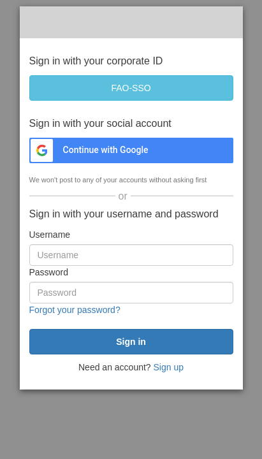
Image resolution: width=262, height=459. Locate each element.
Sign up (169, 367)
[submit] (131, 341)
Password (48, 272)
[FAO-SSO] (131, 88)
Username (50, 234)
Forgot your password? (74, 310)
